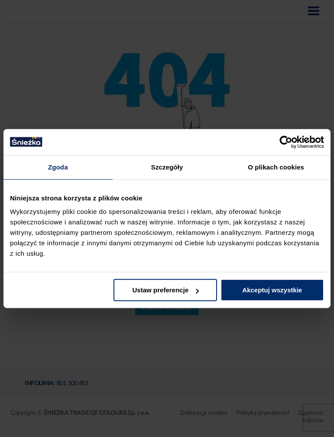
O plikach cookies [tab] (276, 167)
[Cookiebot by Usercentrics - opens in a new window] (286, 142)
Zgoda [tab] (58, 167)
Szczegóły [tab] (167, 167)
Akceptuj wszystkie (272, 290)
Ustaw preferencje (165, 290)
